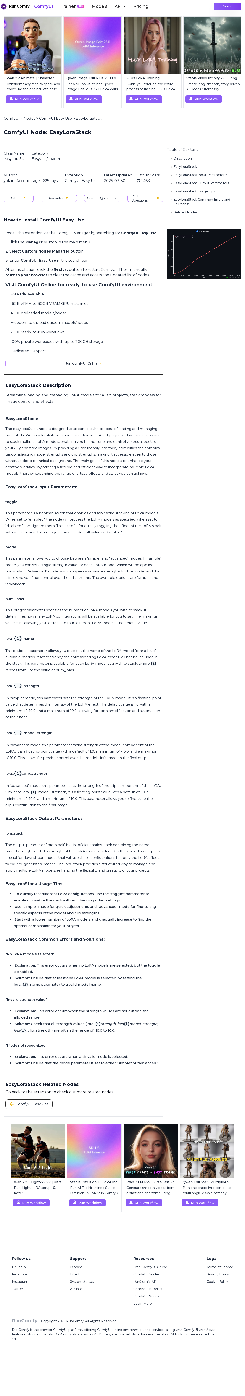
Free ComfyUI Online (150, 1267)
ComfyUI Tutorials (147, 1289)
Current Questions (101, 198)
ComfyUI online (109, 1330)
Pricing (140, 6)
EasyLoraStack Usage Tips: (195, 191)
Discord (76, 1267)
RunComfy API (145, 1282)
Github (18, 198)
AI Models (102, 1334)
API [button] (120, 6)
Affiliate (76, 1289)
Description (183, 158)
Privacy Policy (218, 1274)
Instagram (20, 1282)
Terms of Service (220, 1267)
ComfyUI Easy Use (55, 118)
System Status (82, 1282)
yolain (9, 181)
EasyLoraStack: (186, 167)
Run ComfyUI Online (83, 363)
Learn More (142, 1303)
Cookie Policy (217, 1282)
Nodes (29, 118)
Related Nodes (186, 212)
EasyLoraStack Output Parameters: (202, 183)
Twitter (17, 1289)
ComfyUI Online (37, 284)
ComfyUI (43, 6)
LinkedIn (19, 1267)
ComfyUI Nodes (146, 1296)
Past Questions (145, 198)
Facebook (20, 1274)
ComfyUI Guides (146, 1274)
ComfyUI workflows (199, 1330)
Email (74, 1274)
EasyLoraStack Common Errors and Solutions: (202, 202)
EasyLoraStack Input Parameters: (200, 175)
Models (99, 6)
